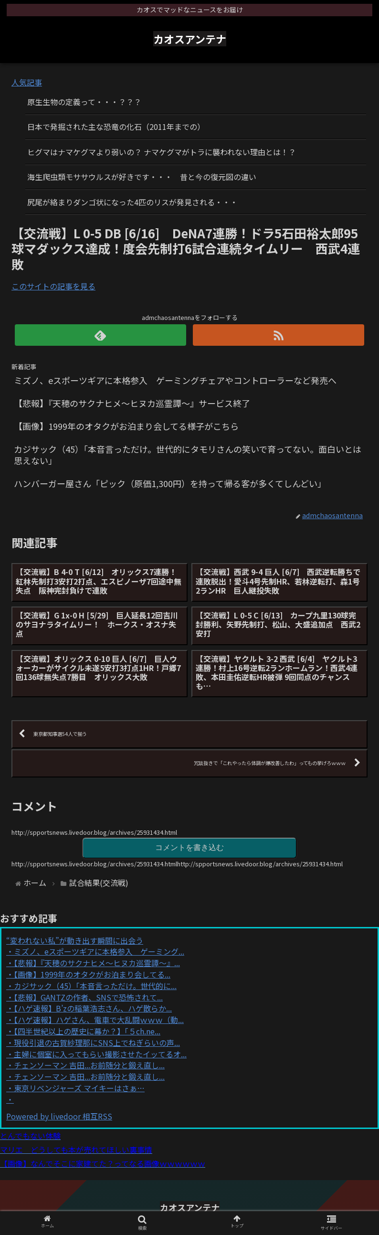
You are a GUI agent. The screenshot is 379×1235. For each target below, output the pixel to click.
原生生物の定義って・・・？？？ (84, 101)
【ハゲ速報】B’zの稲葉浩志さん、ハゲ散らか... (93, 1008)
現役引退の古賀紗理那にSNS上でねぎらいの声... (97, 1042)
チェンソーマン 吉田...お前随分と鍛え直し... (89, 1065)
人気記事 (26, 82)
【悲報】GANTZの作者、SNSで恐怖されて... (88, 997)
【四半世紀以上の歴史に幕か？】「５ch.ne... (87, 1031)
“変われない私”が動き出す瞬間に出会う (74, 940)
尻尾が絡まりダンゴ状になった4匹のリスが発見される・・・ (132, 202)
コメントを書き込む (189, 847)
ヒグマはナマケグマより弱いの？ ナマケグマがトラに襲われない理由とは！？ (161, 152)
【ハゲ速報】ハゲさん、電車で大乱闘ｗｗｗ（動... (99, 1019)
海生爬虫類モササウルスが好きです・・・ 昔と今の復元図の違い (141, 176)
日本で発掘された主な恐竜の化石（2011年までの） (116, 126)
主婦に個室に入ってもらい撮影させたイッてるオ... (100, 1054)
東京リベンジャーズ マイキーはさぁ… (79, 1088)
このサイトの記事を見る (53, 286)
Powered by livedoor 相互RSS (59, 1116)
